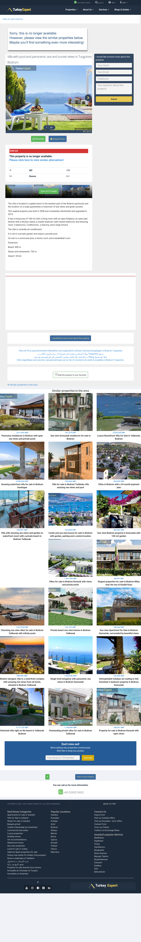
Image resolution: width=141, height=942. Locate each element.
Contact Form (100, 824)
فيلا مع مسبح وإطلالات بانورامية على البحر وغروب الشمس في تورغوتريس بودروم (70, 357)
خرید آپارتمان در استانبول (18, 861)
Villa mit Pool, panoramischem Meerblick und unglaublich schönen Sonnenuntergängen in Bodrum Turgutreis (70, 350)
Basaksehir (99, 850)
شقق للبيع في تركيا (15, 864)
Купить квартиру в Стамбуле (20, 858)
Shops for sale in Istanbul (18, 821)
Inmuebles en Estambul (17, 873)
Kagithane (98, 841)
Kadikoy (97, 865)
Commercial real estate (17, 830)
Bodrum (54, 827)
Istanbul (54, 815)
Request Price (57, 139)
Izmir (53, 824)
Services (104, 9)
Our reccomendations (17, 839)
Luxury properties (15, 833)
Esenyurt (98, 862)
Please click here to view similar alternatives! (36, 160)
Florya (97, 844)
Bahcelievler (99, 872)
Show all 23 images (49, 191)
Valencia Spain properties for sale (22, 852)
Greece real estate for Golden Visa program (26, 855)
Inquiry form (99, 815)
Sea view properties (16, 846)
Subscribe (87, 758)
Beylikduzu (99, 838)
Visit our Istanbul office (104, 818)
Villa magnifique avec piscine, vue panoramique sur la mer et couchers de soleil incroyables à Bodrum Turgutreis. (70, 360)
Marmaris (55, 852)
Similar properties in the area (22, 385)
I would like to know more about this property (70, 338)
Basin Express (100, 853)
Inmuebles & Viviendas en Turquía (22, 870)
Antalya (54, 821)
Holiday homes (14, 836)
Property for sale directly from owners (24, 867)
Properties (71, 9)
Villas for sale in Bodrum (13, 19)
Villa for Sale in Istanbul (17, 818)
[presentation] (9, 97)
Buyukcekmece (101, 859)
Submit (114, 99)
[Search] (100, 3)
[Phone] (83, 3)
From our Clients (101, 827)
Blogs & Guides (123, 9)
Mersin (54, 833)
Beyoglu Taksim (101, 856)
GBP (123, 2)
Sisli (96, 869)
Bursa (53, 836)
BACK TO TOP (109, 804)
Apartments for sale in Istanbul (21, 815)
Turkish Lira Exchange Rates (106, 830)
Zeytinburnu (99, 847)
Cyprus (54, 839)
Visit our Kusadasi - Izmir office (108, 821)
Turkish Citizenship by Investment (22, 827)
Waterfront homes (15, 843)
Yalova (54, 849)
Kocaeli (54, 843)
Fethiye (54, 846)
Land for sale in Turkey (17, 849)
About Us (88, 9)
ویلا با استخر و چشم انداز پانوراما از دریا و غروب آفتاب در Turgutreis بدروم (70, 354)
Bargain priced (13, 824)
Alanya (54, 830)
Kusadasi (55, 818)
